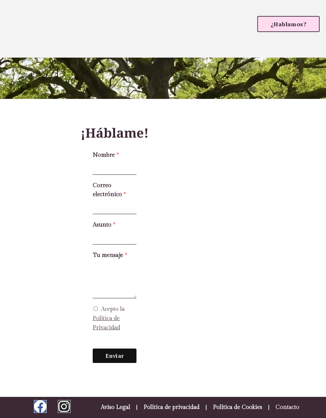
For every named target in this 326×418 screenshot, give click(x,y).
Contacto (287, 407)
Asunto (104, 224)
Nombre (106, 155)
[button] (288, 24)
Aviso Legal (115, 407)
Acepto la (109, 318)
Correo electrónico (109, 190)
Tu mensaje (110, 255)
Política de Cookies (237, 407)
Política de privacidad (171, 407)
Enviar (114, 355)
